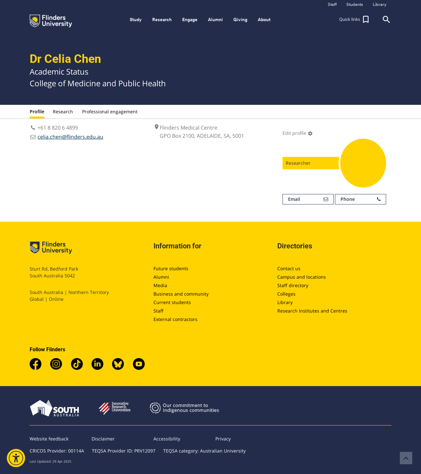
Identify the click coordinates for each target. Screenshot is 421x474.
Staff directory (292, 285)
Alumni (161, 277)
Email (308, 199)
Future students (170, 268)
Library (285, 302)
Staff (158, 311)
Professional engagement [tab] (110, 111)
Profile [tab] (37, 111)
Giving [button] (240, 19)
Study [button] (136, 19)
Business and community (181, 294)
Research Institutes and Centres (312, 311)
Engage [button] (189, 19)
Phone (361, 199)
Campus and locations (301, 277)
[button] (354, 19)
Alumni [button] (215, 19)
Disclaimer (103, 439)
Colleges (286, 294)
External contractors (175, 319)
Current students (172, 302)
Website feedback (49, 439)
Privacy (223, 439)
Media (160, 285)
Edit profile (298, 133)
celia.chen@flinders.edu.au (70, 136)
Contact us (288, 268)
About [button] (264, 19)
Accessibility (166, 439)
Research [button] (162, 19)
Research (63, 111)
